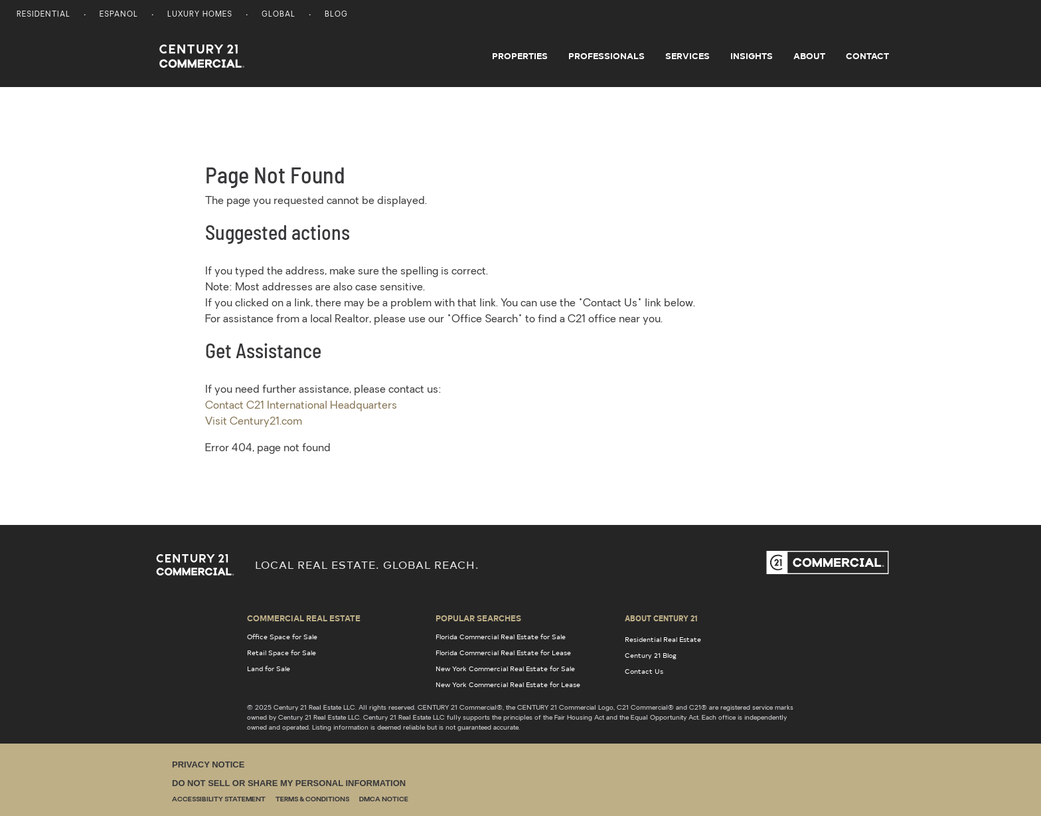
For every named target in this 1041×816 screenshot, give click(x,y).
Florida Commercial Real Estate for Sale (501, 636)
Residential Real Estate (663, 639)
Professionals (606, 56)
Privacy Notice (208, 764)
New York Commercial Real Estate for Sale (505, 668)
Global (278, 15)
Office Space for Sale (282, 636)
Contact (867, 56)
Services (687, 56)
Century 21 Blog (651, 655)
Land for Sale (268, 668)
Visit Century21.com (253, 422)
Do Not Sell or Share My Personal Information (289, 783)
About (809, 56)
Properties (520, 56)
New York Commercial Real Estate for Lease (508, 684)
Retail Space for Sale (281, 652)
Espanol (119, 15)
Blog (336, 15)
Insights (751, 56)
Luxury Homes (199, 15)
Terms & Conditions (312, 799)
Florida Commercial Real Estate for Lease (503, 652)
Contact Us (644, 671)
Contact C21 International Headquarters (301, 406)
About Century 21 (661, 618)
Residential (43, 15)
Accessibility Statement (219, 799)
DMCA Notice (383, 799)
